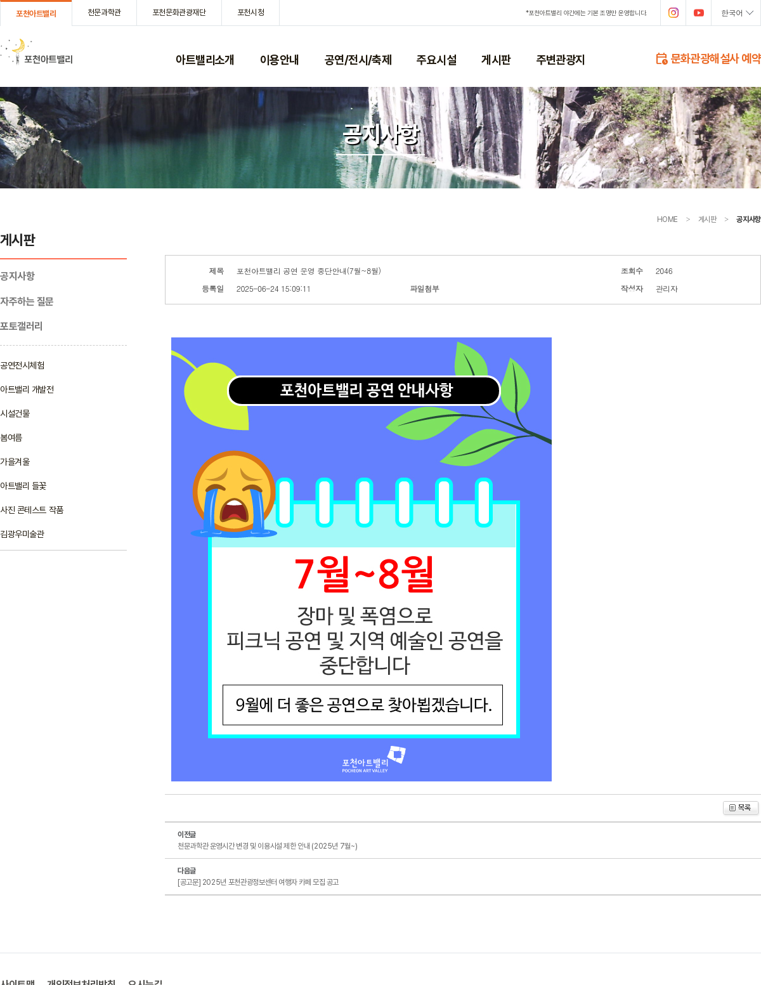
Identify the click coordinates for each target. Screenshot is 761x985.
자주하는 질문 (27, 302)
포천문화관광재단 (179, 12)
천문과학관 (104, 12)
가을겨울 (14, 462)
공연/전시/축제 (358, 60)
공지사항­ (17, 276)
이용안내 (279, 60)
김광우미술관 (22, 534)
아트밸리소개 (205, 60)
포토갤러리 (21, 326)
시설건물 (14, 413)
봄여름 (11, 438)
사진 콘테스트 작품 (31, 510)
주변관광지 (561, 60)
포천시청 (250, 12)
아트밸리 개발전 (27, 389)
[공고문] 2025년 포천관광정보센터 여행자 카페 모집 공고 (258, 882)
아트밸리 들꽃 (23, 486)
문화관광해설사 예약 (707, 57)
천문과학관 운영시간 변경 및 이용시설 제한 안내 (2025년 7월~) (267, 846)
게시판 (496, 60)
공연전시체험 (22, 365)
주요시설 (436, 60)
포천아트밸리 (36, 13)
